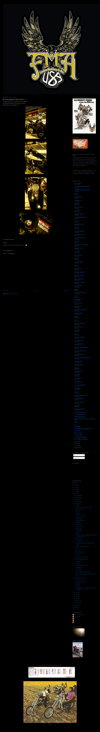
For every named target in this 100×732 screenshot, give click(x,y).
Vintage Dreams (77, 268)
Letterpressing (78, 509)
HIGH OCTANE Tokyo (79, 323)
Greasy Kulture (77, 210)
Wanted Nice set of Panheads (81, 557)
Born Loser (76, 227)
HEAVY (76, 265)
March (77, 598)
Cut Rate (76, 392)
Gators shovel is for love (80, 579)
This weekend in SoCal (80, 516)
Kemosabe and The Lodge (80, 350)
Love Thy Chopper (78, 261)
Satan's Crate (77, 430)
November (78, 497)
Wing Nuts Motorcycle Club (80, 395)
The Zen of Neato (78, 285)
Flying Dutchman (78, 447)
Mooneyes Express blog (79, 416)
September (78, 501)
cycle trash (76, 441)
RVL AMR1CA (77, 378)
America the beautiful (79, 520)
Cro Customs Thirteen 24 (80, 292)
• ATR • (76, 296)
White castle (78, 522)
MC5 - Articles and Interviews (81, 439)
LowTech (77, 555)
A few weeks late (78, 540)
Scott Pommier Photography (80, 437)
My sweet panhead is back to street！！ (14, 99)
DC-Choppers (77, 388)
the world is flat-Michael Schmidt (81, 357)
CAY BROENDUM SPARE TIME (82, 190)
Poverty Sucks (77, 426)
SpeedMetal (77, 374)
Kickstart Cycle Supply (79, 282)
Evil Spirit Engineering (79, 272)
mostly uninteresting (79, 354)
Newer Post (5, 290)
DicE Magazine (77, 299)
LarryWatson (77, 445)
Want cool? (77, 511)
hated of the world (78, 326)
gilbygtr (76, 289)
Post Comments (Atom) (14, 293)
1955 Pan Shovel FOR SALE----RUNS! (83, 507)
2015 (75, 485)
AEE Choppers (77, 183)
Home (36, 290)
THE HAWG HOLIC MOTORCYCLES (83, 428)
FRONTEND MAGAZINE (80, 309)
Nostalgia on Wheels (78, 214)
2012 (75, 491)
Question (77, 533)
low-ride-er (77, 563)
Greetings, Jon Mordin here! (81, 565)
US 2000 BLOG (77, 200)
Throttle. (76, 422)
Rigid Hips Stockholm (79, 275)
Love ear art (77, 251)
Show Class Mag (78, 303)
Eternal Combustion (78, 364)
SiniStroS (76, 258)
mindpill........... (77, 368)
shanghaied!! (77, 405)
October (77, 499)
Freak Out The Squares (79, 237)
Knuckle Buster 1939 (79, 224)
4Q (75, 424)
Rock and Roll (78, 561)
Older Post (66, 290)
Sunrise (76, 333)
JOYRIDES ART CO (79, 248)
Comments (76, 457)
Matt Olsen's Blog (78, 313)
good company (78, 528)
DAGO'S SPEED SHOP (79, 385)
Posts (75, 455)
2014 (75, 487)
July (77, 505)
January (77, 602)
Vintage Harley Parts (79, 344)
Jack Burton (77, 514)
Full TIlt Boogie (78, 518)
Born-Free (76, 220)
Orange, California (79, 526)
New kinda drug (78, 530)
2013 (75, 489)
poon (74, 622)
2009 (75, 607)
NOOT (75, 193)
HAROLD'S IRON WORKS (80, 347)
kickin (76, 548)
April (77, 596)
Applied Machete (78, 371)
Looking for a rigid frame (80, 581)
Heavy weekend (78, 524)
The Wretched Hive (78, 398)
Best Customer (78, 550)
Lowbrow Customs (78, 435)
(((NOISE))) (77, 330)
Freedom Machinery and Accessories (80, 160)
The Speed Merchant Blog (80, 412)
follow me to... (78, 586)
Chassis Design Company (80, 217)
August (77, 503)
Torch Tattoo (77, 443)
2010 (75, 605)
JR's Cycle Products (78, 340)
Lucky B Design (77, 255)
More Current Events (79, 552)
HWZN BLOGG (78, 196)
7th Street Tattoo (78, 432)
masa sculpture (77, 306)
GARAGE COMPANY (79, 337)
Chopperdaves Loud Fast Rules (81, 244)
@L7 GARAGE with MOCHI (81, 559)
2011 (75, 493)
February (78, 600)
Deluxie (76, 316)
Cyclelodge (77, 584)
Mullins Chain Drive (79, 279)
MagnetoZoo (77, 203)
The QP (74, 618)
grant (74, 620)
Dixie (75, 320)
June (77, 592)
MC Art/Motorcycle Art (79, 234)
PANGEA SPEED (78, 207)
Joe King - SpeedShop (79, 231)
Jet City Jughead (76, 616)
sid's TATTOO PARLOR (79, 414)
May (77, 594)
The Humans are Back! (80, 577)
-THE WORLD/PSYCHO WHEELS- (82, 186)
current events (78, 569)
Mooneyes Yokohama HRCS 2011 (82, 546)
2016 (75, 483)
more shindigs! (78, 567)
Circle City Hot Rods (79, 402)
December (78, 495)
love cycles (76, 241)
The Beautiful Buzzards (79, 409)
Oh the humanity (78, 538)
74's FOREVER (77, 381)
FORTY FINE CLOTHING (79, 614)
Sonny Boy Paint (78, 361)
